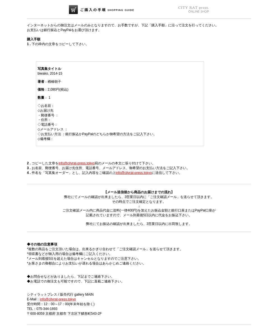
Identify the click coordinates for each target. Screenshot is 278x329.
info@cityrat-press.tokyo (77, 163)
